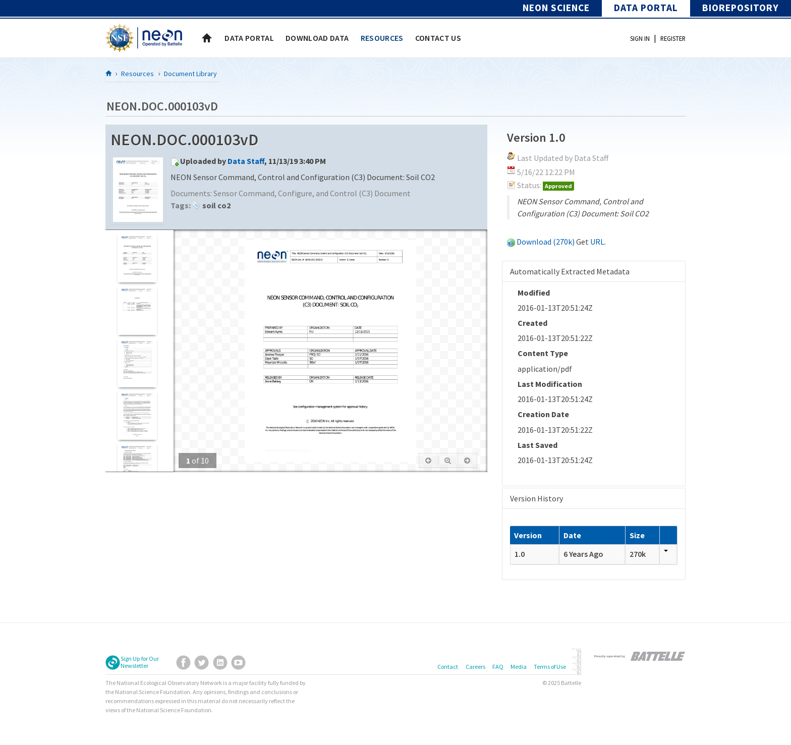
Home (207, 38)
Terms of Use (550, 666)
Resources (137, 73)
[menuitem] (249, 37)
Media (519, 666)
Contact (447, 666)
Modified (534, 293)
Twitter (201, 662)
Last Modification (550, 384)
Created (532, 323)
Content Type (543, 353)
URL (597, 242)
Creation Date (543, 414)
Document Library (190, 73)
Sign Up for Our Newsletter (140, 662)
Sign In (640, 38)
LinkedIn (220, 662)
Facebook (183, 662)
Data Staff (246, 161)
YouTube (238, 662)
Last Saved (537, 445)
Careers (475, 666)
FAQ (497, 666)
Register (673, 38)
